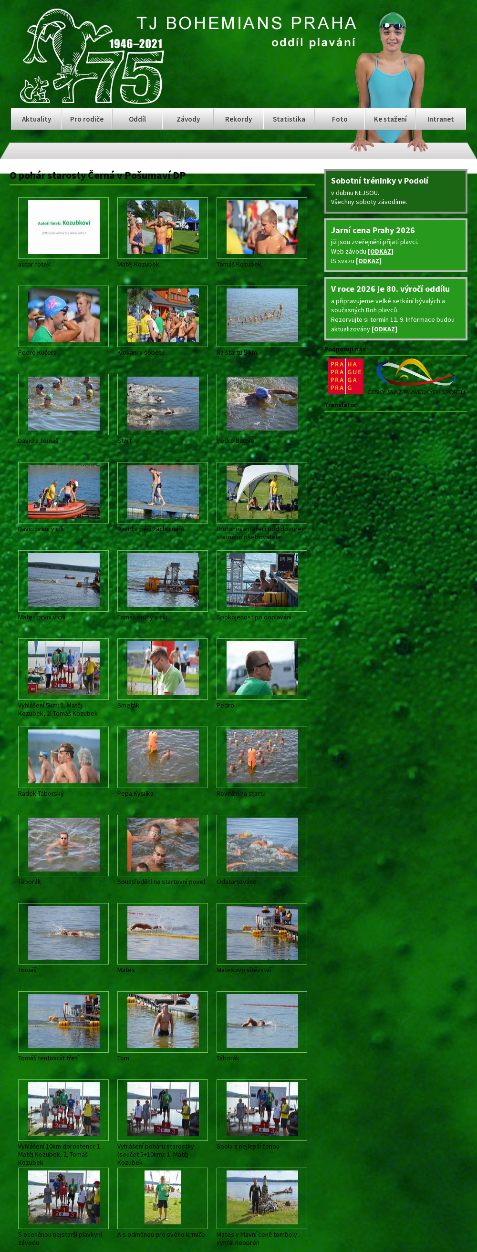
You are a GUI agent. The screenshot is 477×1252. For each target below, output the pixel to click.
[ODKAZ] (381, 251)
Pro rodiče (87, 118)
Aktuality (36, 118)
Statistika (289, 118)
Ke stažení (390, 118)
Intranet (440, 118)
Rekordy (238, 118)
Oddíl (137, 118)
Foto (340, 118)
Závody (188, 118)
